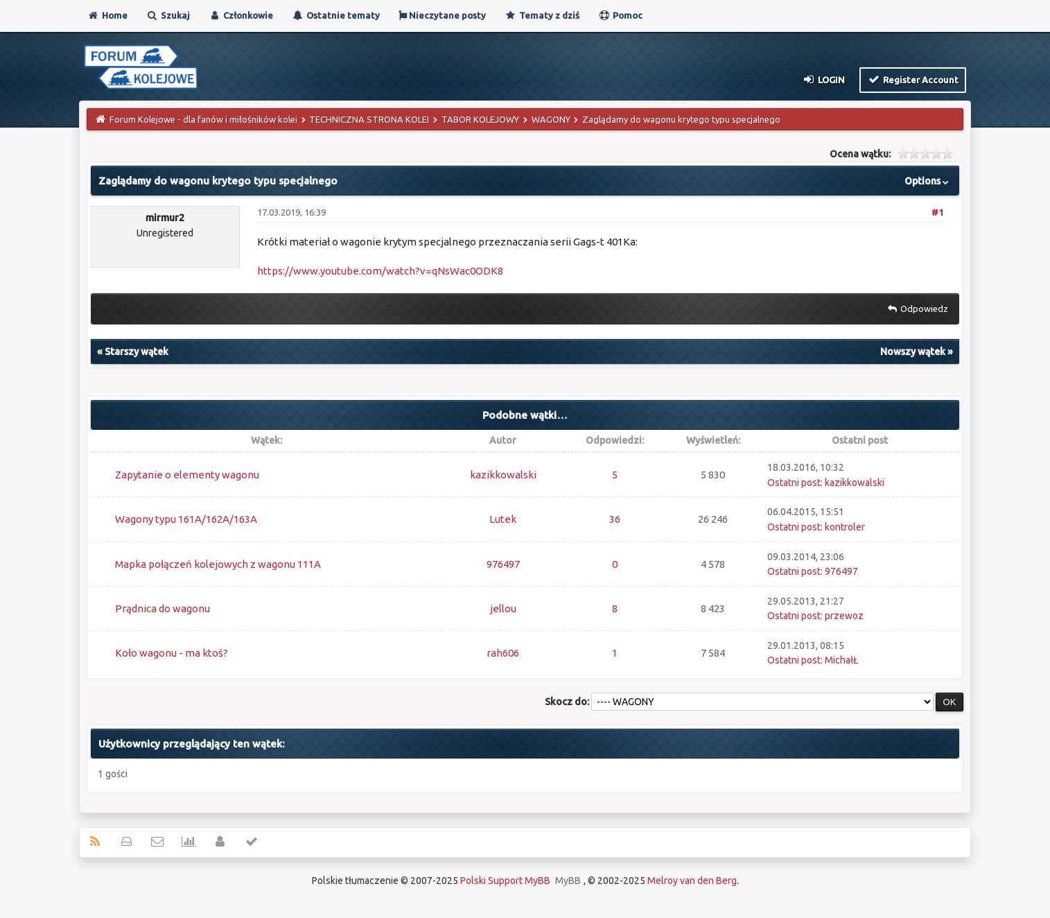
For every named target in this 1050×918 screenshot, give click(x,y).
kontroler (845, 526)
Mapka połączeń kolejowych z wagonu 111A (218, 564)
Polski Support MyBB (505, 880)
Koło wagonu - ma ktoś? (171, 653)
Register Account (913, 79)
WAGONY (551, 119)
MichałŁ (842, 660)
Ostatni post (794, 482)
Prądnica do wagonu (162, 608)
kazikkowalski (503, 474)
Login (823, 79)
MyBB (568, 880)
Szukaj (168, 15)
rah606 (503, 653)
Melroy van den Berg (692, 880)
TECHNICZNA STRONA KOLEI (369, 119)
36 (614, 519)
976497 (503, 564)
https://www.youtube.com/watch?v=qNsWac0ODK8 (380, 271)
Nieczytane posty (442, 15)
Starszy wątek (136, 351)
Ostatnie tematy (336, 15)
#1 (937, 212)
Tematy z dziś (542, 15)
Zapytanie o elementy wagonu (187, 474)
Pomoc (620, 15)
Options (928, 181)
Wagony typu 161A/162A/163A (186, 519)
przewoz (844, 615)
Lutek (502, 519)
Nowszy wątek (912, 351)
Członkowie (241, 15)
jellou (503, 608)
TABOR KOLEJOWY (480, 119)
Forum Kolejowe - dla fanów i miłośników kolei (203, 119)
